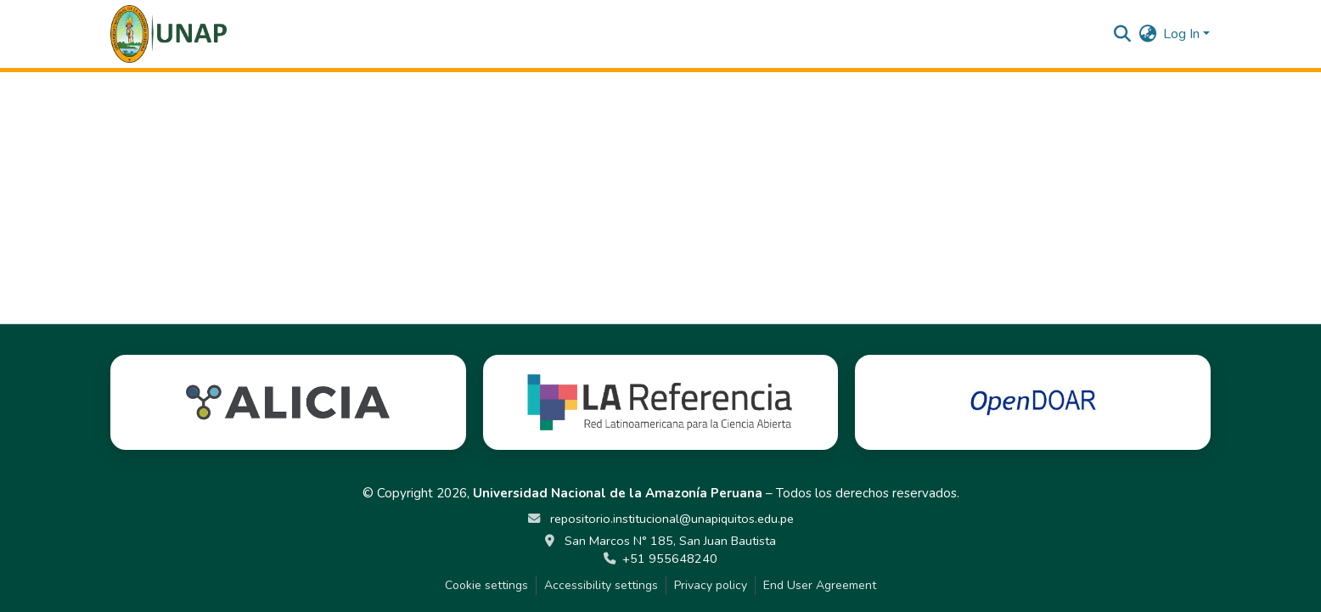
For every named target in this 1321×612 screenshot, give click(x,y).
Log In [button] (1183, 34)
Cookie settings (486, 585)
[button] (168, 34)
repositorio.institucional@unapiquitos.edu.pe (670, 518)
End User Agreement (819, 585)
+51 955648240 (669, 558)
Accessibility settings (601, 585)
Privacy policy (710, 585)
